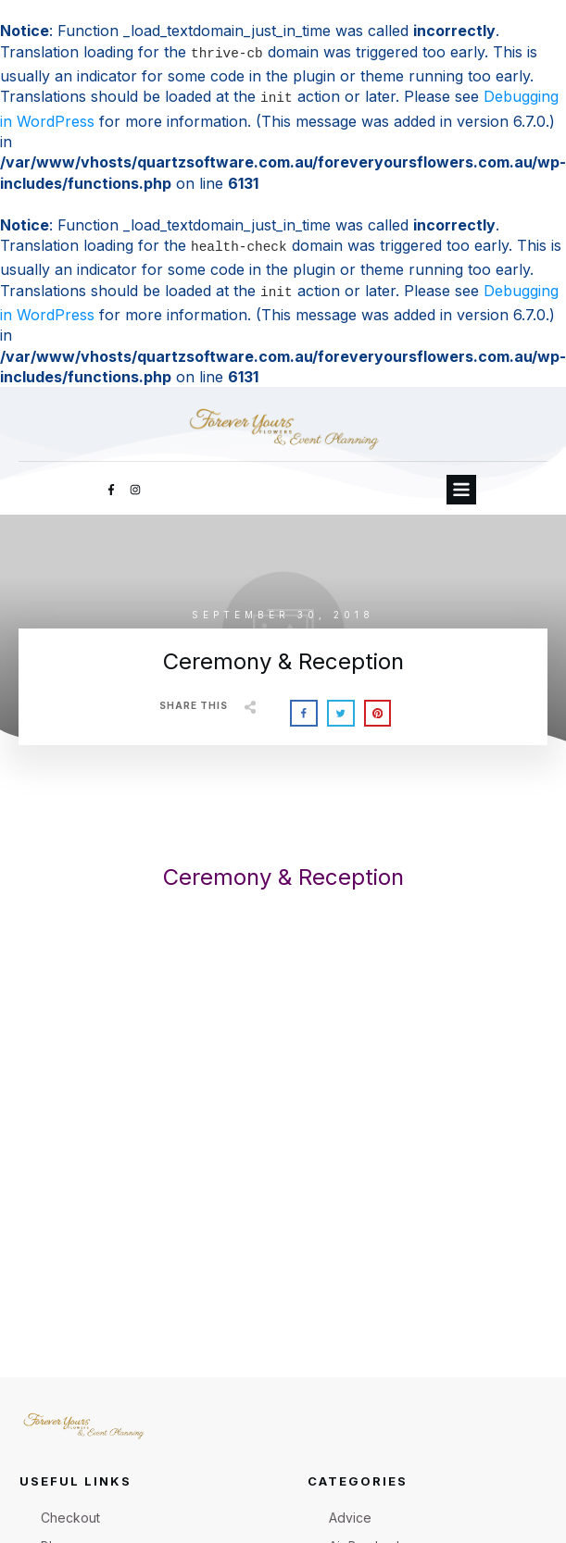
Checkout (70, 1517)
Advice (350, 1517)
